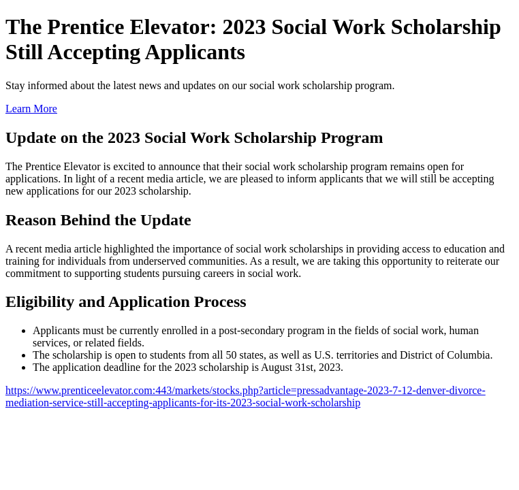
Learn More (31, 108)
